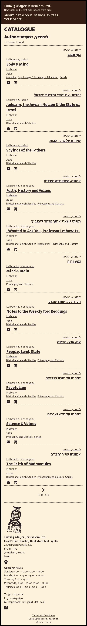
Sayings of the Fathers (25, 150)
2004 (9, 473)
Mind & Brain (17, 271)
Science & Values (21, 424)
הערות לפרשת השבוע (64, 302)
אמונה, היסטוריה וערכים (62, 181)
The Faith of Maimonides (28, 464)
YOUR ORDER (13, 19)
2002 (9, 200)
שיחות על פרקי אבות (65, 140)
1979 (9, 159)
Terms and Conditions (43, 615)
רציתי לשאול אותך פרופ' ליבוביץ (56, 221)
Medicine (11, 77)
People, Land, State (23, 351)
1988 (9, 321)
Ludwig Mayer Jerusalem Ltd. (27, 6)
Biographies (44, 244)
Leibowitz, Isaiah (17, 59)
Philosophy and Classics (51, 203)
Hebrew (11, 69)
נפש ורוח (74, 261)
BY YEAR (52, 15)
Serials (63, 77)
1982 (9, 73)
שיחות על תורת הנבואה (63, 378)
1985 (9, 433)
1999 (9, 240)
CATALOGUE (24, 15)
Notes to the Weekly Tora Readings (36, 311)
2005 (9, 119)
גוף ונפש (74, 54)
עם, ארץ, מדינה (69, 342)
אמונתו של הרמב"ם (66, 454)
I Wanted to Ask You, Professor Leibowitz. (43, 231)
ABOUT (9, 15)
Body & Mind (17, 64)
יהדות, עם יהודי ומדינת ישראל (57, 95)
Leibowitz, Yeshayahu (20, 186)
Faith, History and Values (28, 190)
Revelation (16, 388)
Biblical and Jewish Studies (21, 123)
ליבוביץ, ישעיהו (72, 50)
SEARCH (39, 15)
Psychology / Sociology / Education (38, 77)
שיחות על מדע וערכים (64, 414)
